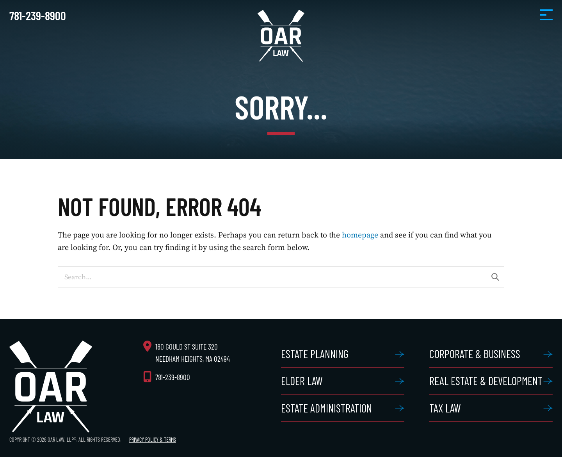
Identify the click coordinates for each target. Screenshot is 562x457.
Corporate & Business (474, 354)
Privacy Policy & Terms (152, 439)
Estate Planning (315, 354)
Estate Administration (326, 408)
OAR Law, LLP (281, 36)
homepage (360, 234)
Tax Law (445, 408)
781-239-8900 (37, 16)
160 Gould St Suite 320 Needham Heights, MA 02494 (192, 352)
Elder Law (302, 380)
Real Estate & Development (485, 380)
